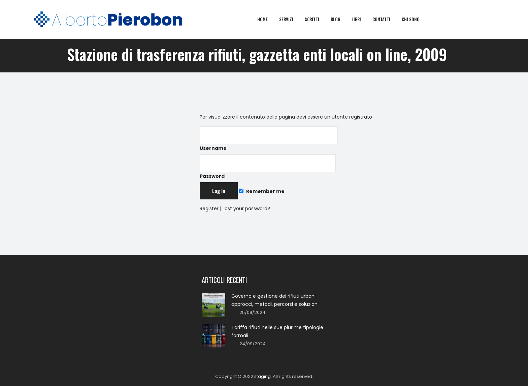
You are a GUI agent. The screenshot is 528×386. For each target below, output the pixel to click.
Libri (361, 19)
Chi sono (415, 19)
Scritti (316, 19)
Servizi (291, 19)
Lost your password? (246, 208)
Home (267, 19)
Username (269, 139)
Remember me (261, 191)
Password (268, 167)
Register (209, 208)
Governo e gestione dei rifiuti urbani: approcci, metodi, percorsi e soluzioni (275, 300)
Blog (340, 19)
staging (262, 376)
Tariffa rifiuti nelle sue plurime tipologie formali (277, 331)
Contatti (386, 19)
